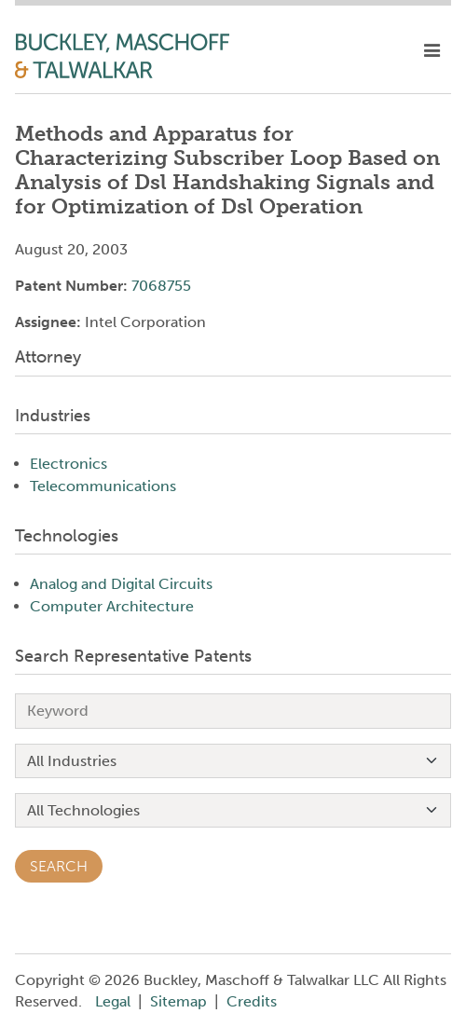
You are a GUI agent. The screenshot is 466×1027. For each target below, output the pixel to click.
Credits (251, 1001)
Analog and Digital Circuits (121, 584)
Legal (112, 1001)
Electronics (68, 463)
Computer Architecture (112, 606)
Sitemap (178, 1001)
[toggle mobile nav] (432, 51)
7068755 (161, 285)
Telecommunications (103, 486)
